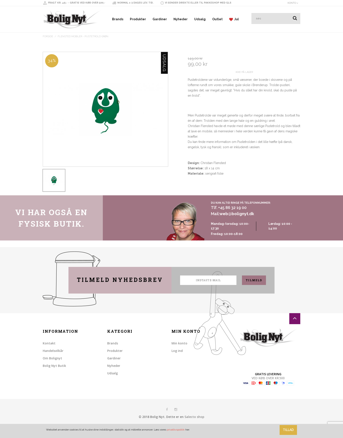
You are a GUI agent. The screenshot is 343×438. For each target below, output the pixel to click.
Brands (117, 19)
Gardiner (160, 19)
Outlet (217, 19)
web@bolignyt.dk (236, 224)
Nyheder (180, 19)
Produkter (138, 19)
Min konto (179, 354)
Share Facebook (192, 202)
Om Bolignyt (52, 369)
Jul (234, 19)
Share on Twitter (201, 202)
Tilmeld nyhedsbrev (120, 290)
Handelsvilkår (53, 361)
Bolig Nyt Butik (54, 376)
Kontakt (49, 354)
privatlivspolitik (176, 429)
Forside (48, 36)
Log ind (177, 361)
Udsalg (200, 19)
